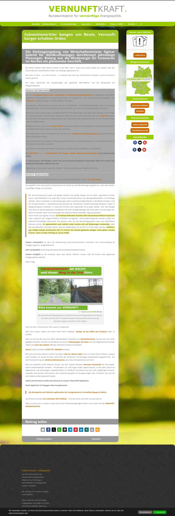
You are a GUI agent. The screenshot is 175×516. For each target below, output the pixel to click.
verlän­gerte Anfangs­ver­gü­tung (85, 133)
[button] (43, 430)
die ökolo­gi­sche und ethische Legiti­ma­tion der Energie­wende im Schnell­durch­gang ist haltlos (67, 392)
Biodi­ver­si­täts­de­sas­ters (55, 360)
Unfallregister (151, 124)
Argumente (86, 24)
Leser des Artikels (41, 345)
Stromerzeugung (151, 130)
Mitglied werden (151, 105)
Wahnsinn (30, 101)
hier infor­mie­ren (94, 179)
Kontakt (131, 24)
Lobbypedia (151, 55)
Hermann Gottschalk (92, 364)
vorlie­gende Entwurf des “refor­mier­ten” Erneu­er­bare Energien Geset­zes (63, 95)
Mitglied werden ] (44, 439)
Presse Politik (116, 24)
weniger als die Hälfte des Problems (91, 331)
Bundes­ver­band (48, 24)
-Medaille (53, 349)
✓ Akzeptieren (159, 512)
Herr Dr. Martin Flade (73, 354)
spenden (151, 111)
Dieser (28, 349)
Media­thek (100, 24)
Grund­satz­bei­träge (68, 24)
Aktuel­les (36, 24)
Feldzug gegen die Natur (78, 342)
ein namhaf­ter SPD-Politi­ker (55, 399)
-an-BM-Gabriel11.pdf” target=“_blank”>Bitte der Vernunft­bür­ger (63, 153)
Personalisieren (145, 512)
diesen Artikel (57, 126)
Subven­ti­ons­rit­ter (87, 339)
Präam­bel (103, 116)
